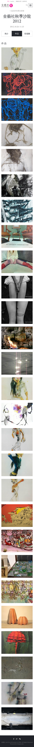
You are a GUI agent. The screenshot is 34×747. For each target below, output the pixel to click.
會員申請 (24, 1)
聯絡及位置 (18, 1)
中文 (8, 1)
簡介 (6, 33)
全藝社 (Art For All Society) (9, 742)
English (12, 1)
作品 (17, 33)
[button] (27, 5)
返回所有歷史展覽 (17, 11)
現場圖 (27, 33)
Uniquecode (20, 744)
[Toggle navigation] (30, 5)
